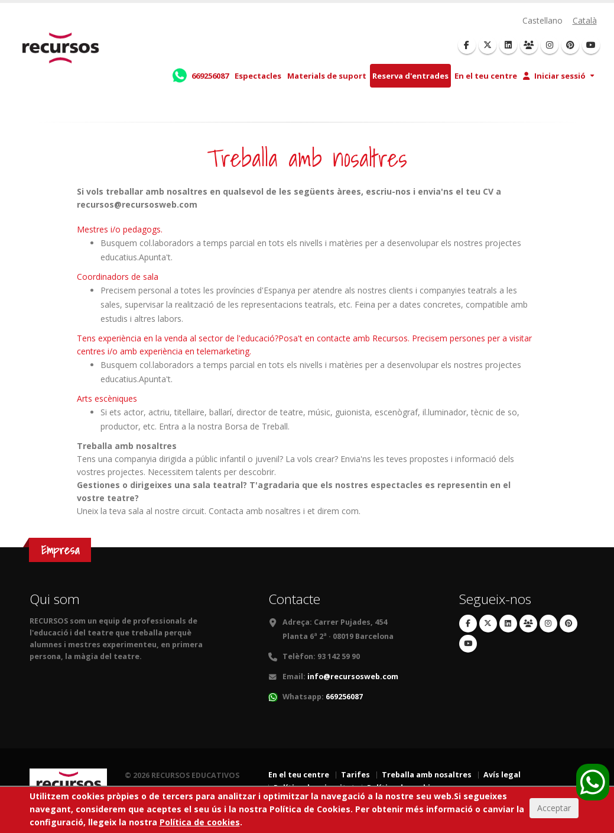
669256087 (344, 697)
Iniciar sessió (554, 75)
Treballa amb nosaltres (427, 775)
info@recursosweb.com (352, 676)
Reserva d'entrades (410, 75)
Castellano (542, 20)
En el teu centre (485, 75)
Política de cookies (403, 788)
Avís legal (502, 775)
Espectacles (258, 75)
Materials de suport (326, 75)
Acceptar (554, 810)
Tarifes (355, 775)
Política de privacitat (314, 788)
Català (585, 20)
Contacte (294, 599)
